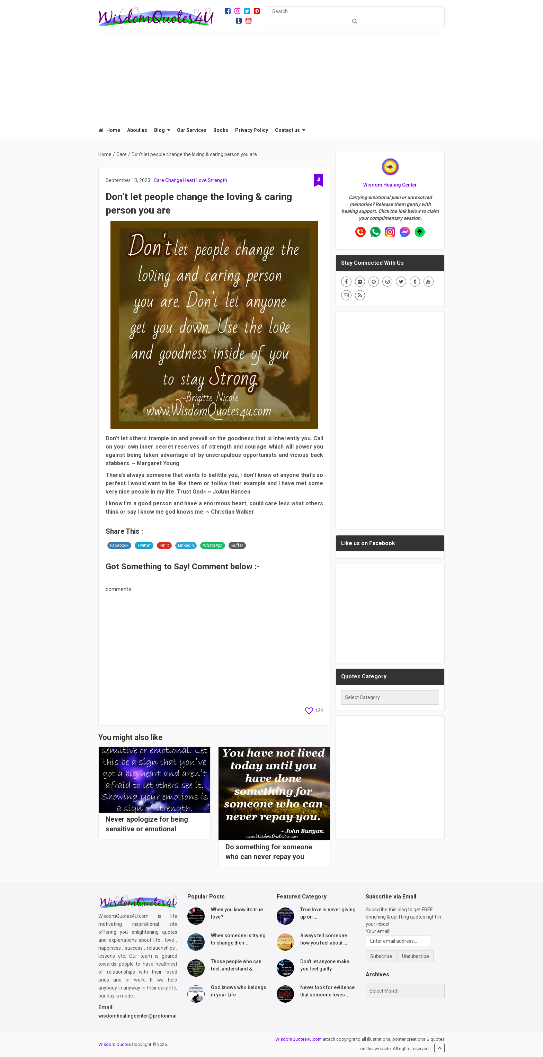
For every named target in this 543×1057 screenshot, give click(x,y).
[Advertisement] (271, 76)
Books (220, 130)
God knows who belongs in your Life (238, 991)
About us (137, 130)
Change (173, 180)
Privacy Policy (251, 130)
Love (201, 180)
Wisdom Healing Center (390, 185)
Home (109, 130)
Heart (189, 180)
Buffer (237, 545)
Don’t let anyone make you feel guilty (324, 965)
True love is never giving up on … (328, 913)
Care (159, 180)
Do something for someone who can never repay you (268, 852)
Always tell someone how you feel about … (323, 939)
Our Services (191, 130)
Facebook (119, 545)
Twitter (144, 545)
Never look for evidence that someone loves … (327, 991)
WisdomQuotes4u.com (298, 1039)
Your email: (378, 931)
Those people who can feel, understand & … (236, 965)
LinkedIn (186, 545)
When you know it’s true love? (237, 913)
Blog (159, 130)
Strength (217, 180)
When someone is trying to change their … (238, 939)
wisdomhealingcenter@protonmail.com (144, 1016)
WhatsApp (212, 545)
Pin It (164, 545)
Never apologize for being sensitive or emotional (147, 824)
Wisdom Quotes (114, 1044)
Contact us (287, 130)
